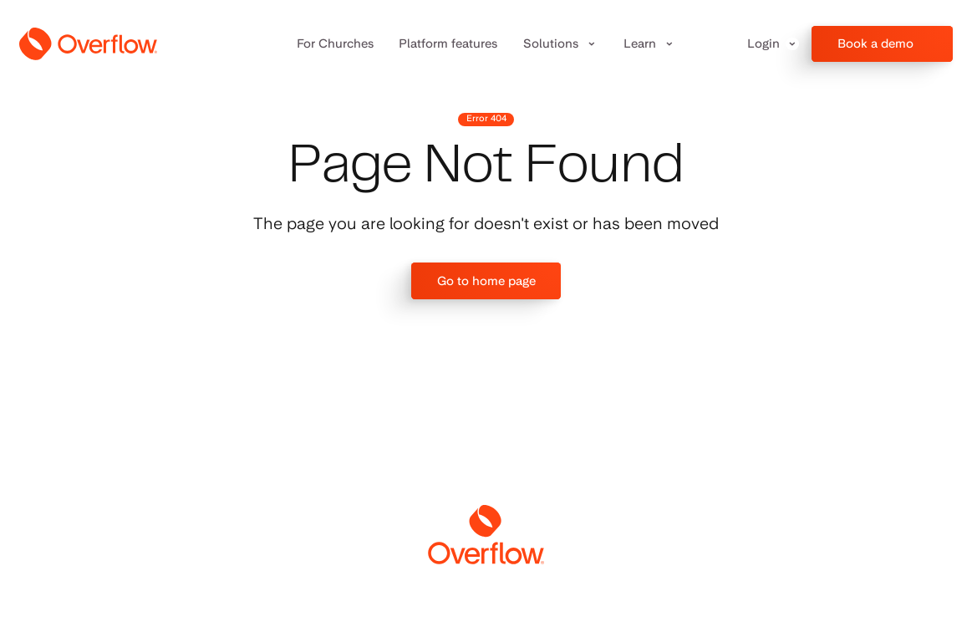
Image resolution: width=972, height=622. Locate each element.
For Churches (335, 43)
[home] (88, 44)
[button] (561, 44)
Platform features (448, 43)
